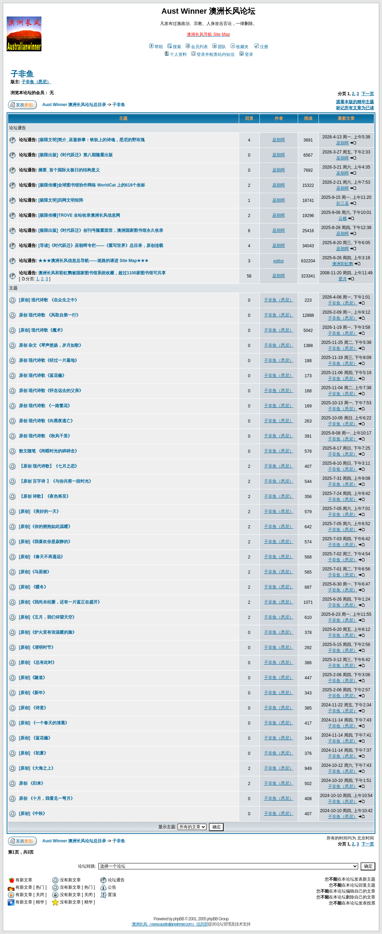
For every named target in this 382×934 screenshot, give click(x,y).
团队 (219, 46)
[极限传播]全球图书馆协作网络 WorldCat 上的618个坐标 (91, 185)
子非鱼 (22, 74)
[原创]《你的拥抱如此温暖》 (45, 526)
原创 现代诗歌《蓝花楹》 (42, 375)
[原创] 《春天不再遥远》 (42, 556)
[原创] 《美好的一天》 (40, 511)
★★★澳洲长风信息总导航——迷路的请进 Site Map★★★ (93, 260)
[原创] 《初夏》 (33, 753)
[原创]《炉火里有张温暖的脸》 (48, 632)
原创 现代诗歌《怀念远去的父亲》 (51, 390)
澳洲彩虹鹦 (342, 263)
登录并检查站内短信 (213, 54)
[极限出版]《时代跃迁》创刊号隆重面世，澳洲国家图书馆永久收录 (100, 230)
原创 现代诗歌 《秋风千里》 (45, 435)
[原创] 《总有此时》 (38, 662)
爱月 (342, 278)
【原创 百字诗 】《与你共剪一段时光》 (56, 481)
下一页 (367, 93)
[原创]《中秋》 (33, 813)
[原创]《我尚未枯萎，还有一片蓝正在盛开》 (60, 602)
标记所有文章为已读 (355, 107)
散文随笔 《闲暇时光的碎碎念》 (49, 451)
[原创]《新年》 (33, 692)
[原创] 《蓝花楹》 (35, 738)
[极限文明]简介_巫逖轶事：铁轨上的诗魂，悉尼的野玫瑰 (91, 139)
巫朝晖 (278, 139)
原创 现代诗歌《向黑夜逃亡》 (47, 420)
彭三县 (342, 203)
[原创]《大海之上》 (37, 768)
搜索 (174, 46)
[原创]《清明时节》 (37, 647)
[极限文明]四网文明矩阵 (60, 200)
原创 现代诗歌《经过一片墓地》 (49, 360)
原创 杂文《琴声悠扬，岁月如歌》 (51, 345)
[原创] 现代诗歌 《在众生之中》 (49, 300)
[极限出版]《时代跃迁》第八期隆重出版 (75, 154)
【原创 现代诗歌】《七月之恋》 (49, 466)
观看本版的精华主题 (355, 101)
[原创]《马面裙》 (35, 571)
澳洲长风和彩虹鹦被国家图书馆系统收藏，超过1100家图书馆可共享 (102, 272)
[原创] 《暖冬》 (33, 586)
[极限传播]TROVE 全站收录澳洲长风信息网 (79, 215)
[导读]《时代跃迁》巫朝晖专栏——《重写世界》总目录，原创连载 (100, 245)
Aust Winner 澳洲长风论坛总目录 (74, 104)
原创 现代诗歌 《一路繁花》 (45, 405)
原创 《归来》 (32, 783)
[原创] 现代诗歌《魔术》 (42, 330)
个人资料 (176, 54)
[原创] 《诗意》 (33, 707)
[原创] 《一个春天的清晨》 (44, 722)
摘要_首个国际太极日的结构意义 (69, 170)
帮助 (156, 46)
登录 (246, 54)
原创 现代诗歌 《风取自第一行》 (49, 315)
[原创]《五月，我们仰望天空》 (48, 617)
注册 (261, 46)
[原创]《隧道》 (33, 677)
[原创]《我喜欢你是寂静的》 (45, 541)
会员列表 (197, 46)
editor (279, 261)
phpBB (178, 918)
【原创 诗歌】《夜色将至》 (45, 496)
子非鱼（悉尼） (36, 81)
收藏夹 (240, 46)
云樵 (342, 218)
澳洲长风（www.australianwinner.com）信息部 (170, 924)
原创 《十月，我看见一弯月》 (47, 798)
